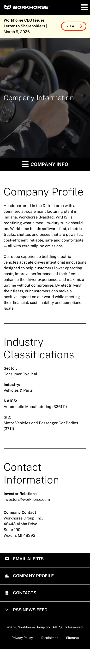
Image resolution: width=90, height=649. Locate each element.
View (70, 26)
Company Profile (33, 575)
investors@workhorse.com (27, 499)
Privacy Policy (22, 637)
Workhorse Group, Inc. (35, 627)
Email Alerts (28, 558)
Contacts (24, 592)
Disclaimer (49, 637)
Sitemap (72, 637)
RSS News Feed (30, 609)
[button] (84, 7)
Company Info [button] (45, 164)
